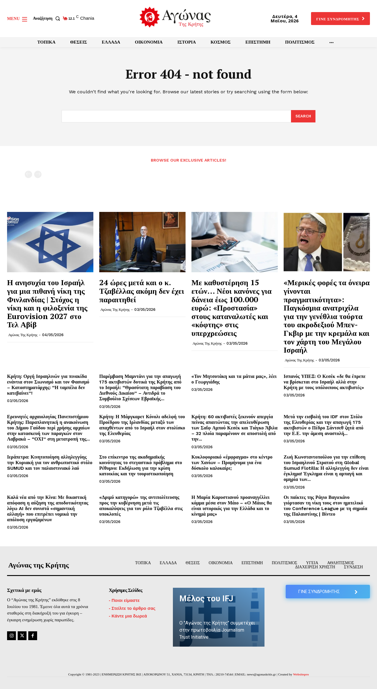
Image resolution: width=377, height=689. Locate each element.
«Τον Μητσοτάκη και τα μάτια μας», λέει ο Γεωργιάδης (234, 379)
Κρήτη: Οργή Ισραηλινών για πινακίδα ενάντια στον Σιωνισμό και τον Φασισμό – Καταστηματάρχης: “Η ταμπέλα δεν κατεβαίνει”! (48, 384)
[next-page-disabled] (38, 174)
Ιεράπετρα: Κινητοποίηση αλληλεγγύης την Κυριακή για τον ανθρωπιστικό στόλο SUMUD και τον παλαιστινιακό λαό (49, 462)
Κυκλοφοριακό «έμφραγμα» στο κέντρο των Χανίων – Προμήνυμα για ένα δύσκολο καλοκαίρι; (231, 462)
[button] (47, 18)
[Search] (303, 116)
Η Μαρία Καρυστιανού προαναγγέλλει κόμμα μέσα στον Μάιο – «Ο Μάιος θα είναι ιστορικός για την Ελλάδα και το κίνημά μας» (231, 505)
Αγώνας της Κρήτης (22, 335)
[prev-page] (28, 174)
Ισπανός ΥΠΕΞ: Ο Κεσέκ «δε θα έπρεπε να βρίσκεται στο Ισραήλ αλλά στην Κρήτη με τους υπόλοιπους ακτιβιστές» (325, 381)
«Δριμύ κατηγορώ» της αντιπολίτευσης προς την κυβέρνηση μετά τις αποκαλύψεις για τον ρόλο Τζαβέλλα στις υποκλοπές (141, 505)
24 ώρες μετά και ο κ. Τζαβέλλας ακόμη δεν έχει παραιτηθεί (141, 290)
